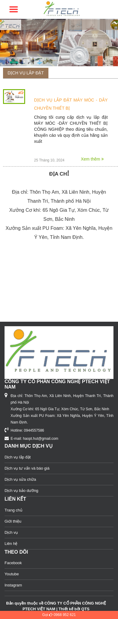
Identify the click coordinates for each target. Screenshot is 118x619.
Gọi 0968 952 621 (59, 615)
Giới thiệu (13, 521)
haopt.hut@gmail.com (40, 438)
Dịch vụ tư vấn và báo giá (27, 468)
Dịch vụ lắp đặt (26, 72)
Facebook (13, 563)
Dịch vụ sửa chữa (20, 479)
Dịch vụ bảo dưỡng (21, 490)
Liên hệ (11, 543)
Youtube (12, 574)
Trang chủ (13, 510)
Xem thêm (92, 159)
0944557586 (34, 430)
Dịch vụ (11, 532)
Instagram (13, 585)
